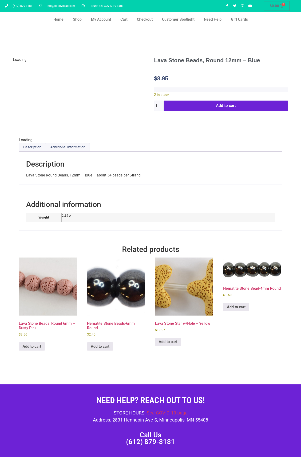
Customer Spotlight (178, 19)
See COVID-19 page (167, 413)
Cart (123, 19)
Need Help (213, 19)
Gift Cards (239, 19)
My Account (101, 19)
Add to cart (226, 106)
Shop (77, 19)
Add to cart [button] (32, 346)
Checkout (145, 19)
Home (58, 19)
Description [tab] (32, 147)
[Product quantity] (159, 106)
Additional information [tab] (67, 147)
